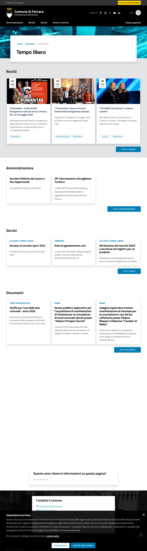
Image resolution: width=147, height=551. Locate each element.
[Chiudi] (143, 514)
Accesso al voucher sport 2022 (27, 245)
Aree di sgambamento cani (70, 245)
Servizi (44, 22)
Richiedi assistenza (46, 510)
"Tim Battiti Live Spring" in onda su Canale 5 (116, 110)
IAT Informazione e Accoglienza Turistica (73, 180)
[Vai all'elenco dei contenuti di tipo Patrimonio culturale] (63, 136)
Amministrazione (14, 22)
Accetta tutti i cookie (83, 545)
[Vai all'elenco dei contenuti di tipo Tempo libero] (15, 136)
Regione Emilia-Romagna (14, 2)
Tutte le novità (128, 149)
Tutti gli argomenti (133, 22)
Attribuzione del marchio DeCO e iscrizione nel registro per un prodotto (117, 248)
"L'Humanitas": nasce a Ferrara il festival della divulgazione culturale (72, 110)
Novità (31, 22)
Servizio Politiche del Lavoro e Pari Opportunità (27, 180)
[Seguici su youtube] (113, 12)
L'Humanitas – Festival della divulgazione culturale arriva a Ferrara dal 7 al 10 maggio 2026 (28, 111)
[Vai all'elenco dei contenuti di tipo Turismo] (105, 136)
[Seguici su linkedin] (117, 12)
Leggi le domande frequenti (49, 506)
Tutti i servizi (129, 271)
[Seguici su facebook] (99, 12)
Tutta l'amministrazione (124, 209)
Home (20, 43)
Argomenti (30, 43)
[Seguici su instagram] (104, 12)
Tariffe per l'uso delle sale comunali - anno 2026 (25, 309)
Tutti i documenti (127, 349)
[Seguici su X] (108, 12)
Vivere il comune (61, 22)
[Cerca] (138, 12)
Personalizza (60, 545)
